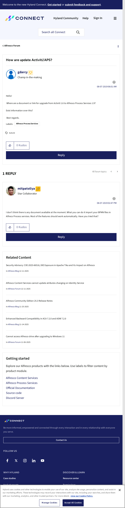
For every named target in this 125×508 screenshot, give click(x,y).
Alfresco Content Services (22, 378)
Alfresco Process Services (27, 123)
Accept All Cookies (73, 502)
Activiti (12, 133)
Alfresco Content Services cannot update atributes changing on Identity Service (45, 283)
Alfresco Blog (13, 271)
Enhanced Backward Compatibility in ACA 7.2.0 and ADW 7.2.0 (36, 318)
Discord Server (15, 398)
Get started (54, 4)
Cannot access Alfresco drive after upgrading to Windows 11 (35, 336)
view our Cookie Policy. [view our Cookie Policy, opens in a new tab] (82, 496)
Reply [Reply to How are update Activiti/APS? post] (61, 155)
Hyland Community (65, 18)
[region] (62, 496)
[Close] (119, 490)
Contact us (61, 440)
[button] (10, 145)
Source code (14, 393)
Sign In (97, 18)
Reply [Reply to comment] (61, 237)
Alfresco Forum (12, 45)
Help (85, 18)
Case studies (9, 478)
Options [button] (118, 46)
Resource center (71, 478)
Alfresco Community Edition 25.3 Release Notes (29, 301)
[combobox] (61, 32)
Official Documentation (20, 388)
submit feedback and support (83, 4)
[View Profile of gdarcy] (23, 72)
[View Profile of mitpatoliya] (26, 188)
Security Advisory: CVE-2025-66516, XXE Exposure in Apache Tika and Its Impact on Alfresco (50, 265)
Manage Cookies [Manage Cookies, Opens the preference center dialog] (49, 502)
